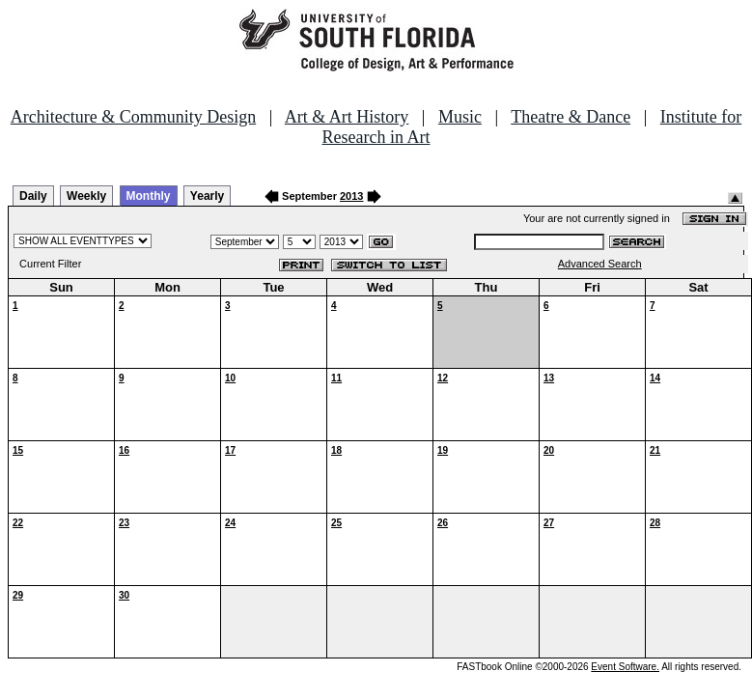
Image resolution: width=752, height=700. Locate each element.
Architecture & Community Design (133, 116)
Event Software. (625, 666)
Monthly (148, 196)
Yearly (207, 196)
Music (460, 116)
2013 (351, 196)
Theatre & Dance (570, 116)
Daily (33, 196)
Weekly (86, 196)
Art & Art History (347, 116)
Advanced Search (600, 263)
